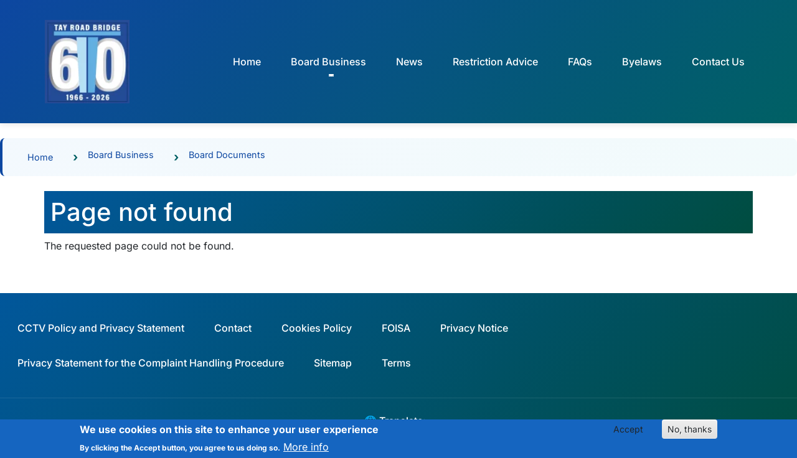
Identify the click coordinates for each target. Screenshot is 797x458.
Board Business (121, 154)
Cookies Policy (316, 328)
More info (306, 450)
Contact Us (718, 61)
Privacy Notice (474, 328)
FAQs (580, 61)
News (409, 61)
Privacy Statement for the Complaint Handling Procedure (150, 363)
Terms (396, 363)
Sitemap (333, 363)
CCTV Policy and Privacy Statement (100, 328)
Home (247, 61)
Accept (628, 432)
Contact (233, 328)
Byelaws (642, 61)
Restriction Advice (495, 61)
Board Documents (227, 154)
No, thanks (689, 432)
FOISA (396, 328)
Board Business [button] (328, 61)
